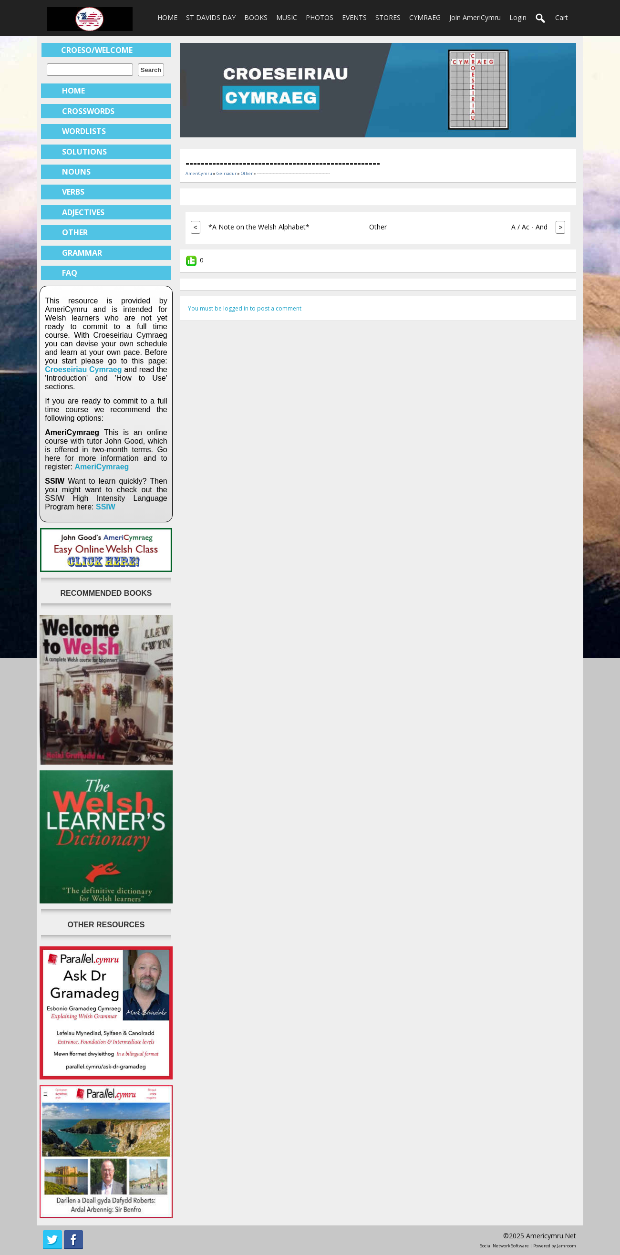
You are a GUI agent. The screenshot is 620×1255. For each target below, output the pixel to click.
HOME (167, 17)
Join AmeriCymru (475, 17)
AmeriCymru (199, 173)
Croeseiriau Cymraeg (83, 369)
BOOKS (256, 17)
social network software (504, 1246)
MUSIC (286, 17)
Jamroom (566, 1246)
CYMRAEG (425, 17)
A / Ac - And (529, 226)
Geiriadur (227, 173)
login (518, 17)
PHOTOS (319, 17)
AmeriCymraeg (102, 467)
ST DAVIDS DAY (211, 17)
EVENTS (354, 17)
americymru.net (551, 1235)
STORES (388, 17)
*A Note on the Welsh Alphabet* (259, 226)
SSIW (105, 507)
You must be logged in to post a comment (244, 308)
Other (247, 173)
